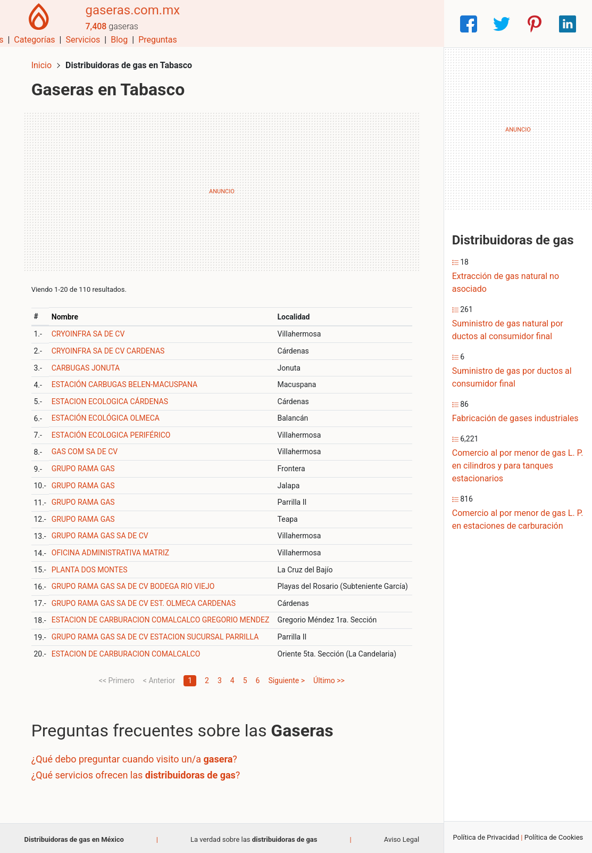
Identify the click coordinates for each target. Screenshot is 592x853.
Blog (377, 24)
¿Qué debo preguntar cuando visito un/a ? (136, 756)
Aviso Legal (401, 837)
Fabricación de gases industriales (515, 418)
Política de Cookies (553, 837)
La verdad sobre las (253, 837)
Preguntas (416, 24)
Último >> (329, 678)
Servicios (341, 24)
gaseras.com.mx (129, 17)
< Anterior (159, 678)
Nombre (67, 314)
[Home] (37, 23)
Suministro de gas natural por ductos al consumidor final (507, 329)
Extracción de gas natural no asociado (505, 282)
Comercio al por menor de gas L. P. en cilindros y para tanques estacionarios (517, 465)
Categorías (292, 24)
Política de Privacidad (486, 837)
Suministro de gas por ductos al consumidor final (512, 377)
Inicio (44, 63)
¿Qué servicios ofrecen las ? (138, 772)
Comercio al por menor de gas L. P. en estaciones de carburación (517, 519)
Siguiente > (286, 678)
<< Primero (117, 678)
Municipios (241, 24)
